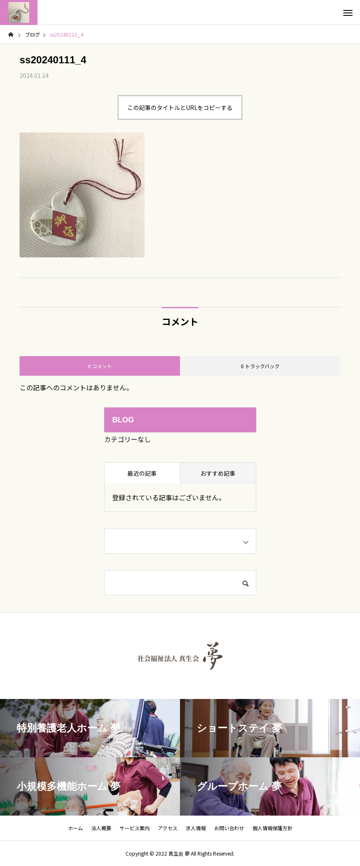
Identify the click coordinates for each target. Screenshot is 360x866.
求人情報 (196, 827)
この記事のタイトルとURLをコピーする (180, 107)
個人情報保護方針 (272, 827)
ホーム (75, 827)
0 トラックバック (260, 365)
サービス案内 (135, 827)
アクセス (168, 827)
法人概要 (101, 827)
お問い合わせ (229, 827)
